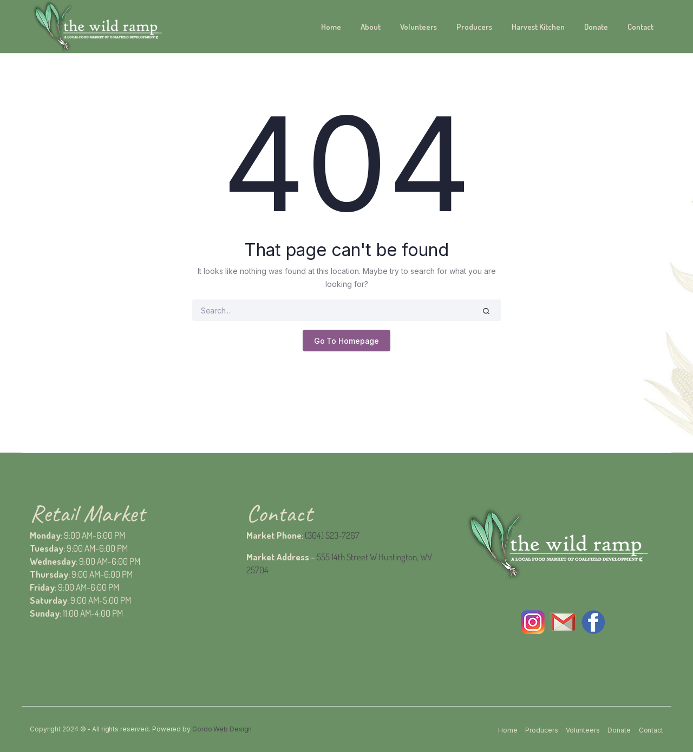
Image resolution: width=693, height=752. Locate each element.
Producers (474, 27)
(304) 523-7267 (332, 535)
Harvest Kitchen (538, 27)
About (371, 27)
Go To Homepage (347, 340)
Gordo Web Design (222, 729)
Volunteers (418, 27)
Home (331, 27)
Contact (640, 27)
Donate (596, 27)
